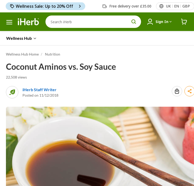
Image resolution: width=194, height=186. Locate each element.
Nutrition (52, 54)
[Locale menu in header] (177, 6)
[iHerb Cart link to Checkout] (184, 22)
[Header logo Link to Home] (28, 22)
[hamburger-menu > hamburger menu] (9, 22)
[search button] (134, 22)
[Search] (93, 22)
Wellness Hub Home (22, 54)
